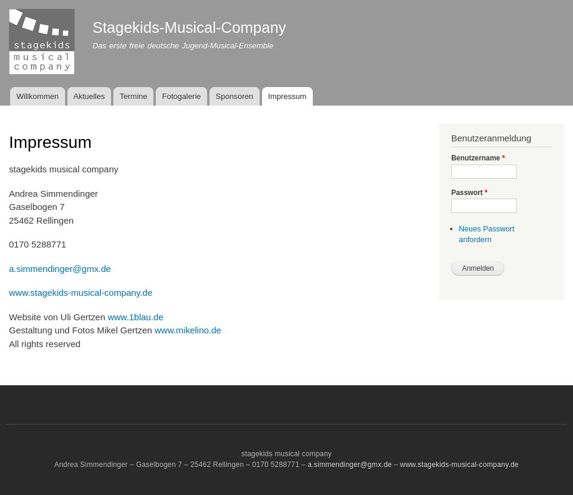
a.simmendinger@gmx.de (60, 269)
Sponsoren (234, 96)
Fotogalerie (181, 96)
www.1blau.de (135, 317)
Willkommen (37, 96)
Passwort (469, 192)
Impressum (287, 96)
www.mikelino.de (188, 330)
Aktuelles (89, 96)
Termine (133, 96)
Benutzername (478, 158)
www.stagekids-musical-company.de (80, 292)
